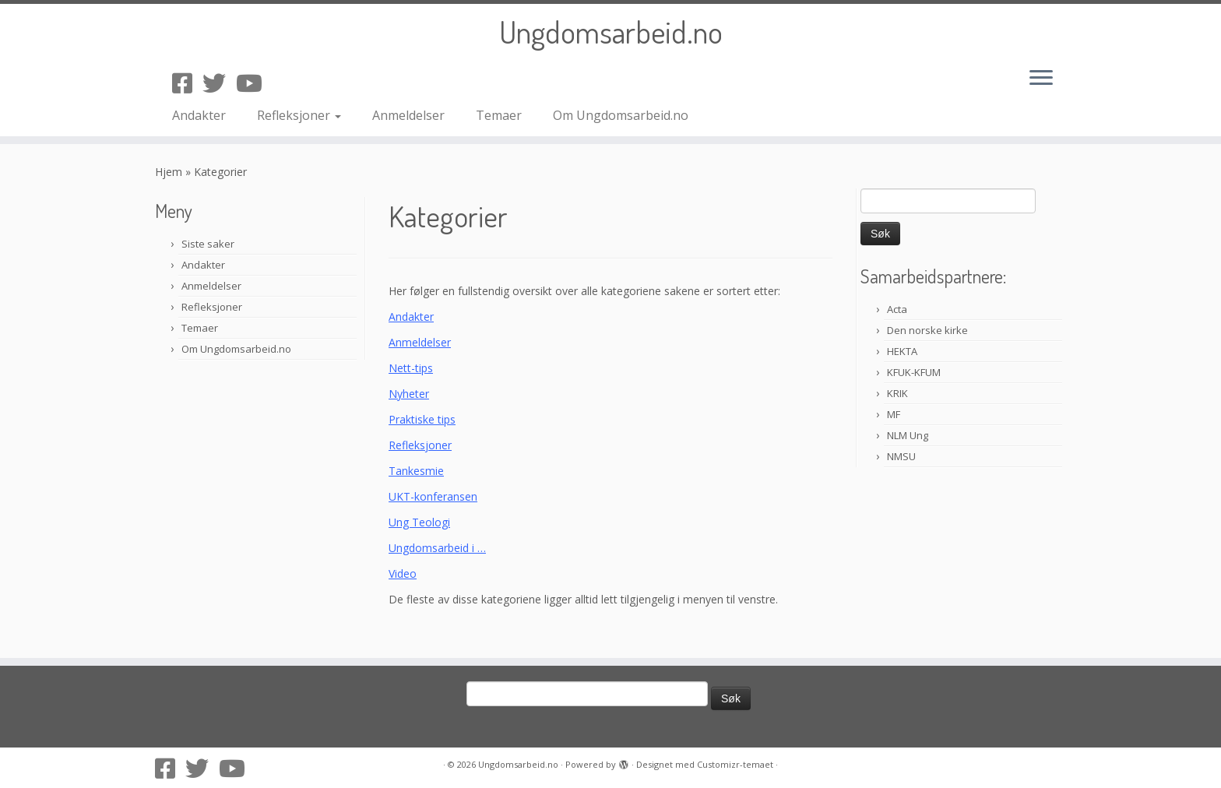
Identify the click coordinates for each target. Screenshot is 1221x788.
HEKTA (902, 351)
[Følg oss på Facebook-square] (187, 83)
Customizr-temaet (735, 764)
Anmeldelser (408, 115)
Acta (897, 309)
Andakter (199, 115)
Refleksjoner (299, 115)
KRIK (897, 393)
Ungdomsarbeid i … (437, 547)
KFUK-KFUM (914, 372)
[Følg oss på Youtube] (254, 83)
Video (403, 573)
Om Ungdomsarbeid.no (620, 115)
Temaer (499, 115)
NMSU (901, 456)
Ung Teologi (419, 522)
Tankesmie (416, 470)
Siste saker (207, 244)
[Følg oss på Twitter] (219, 83)
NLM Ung (907, 435)
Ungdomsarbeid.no (611, 31)
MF (893, 414)
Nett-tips (411, 368)
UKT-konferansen (433, 496)
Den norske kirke (927, 330)
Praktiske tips (422, 419)
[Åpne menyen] (1041, 78)
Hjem (168, 171)
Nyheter (409, 393)
